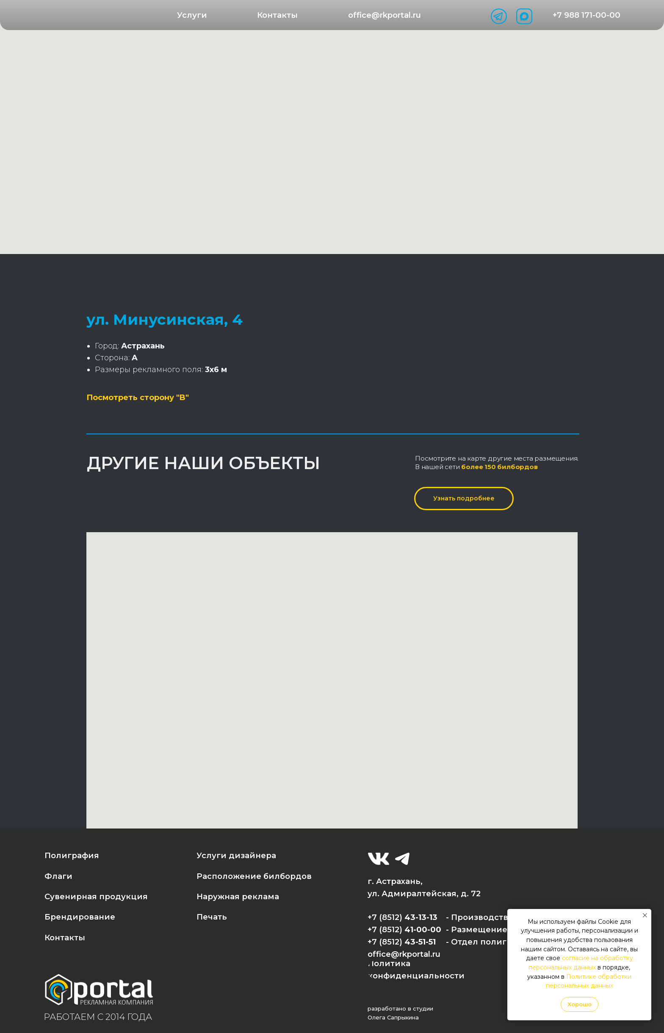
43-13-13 (420, 917)
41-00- (417, 929)
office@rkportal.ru (404, 954)
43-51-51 (420, 942)
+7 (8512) (386, 942)
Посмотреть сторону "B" (137, 397)
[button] (192, 15)
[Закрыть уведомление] (645, 915)
